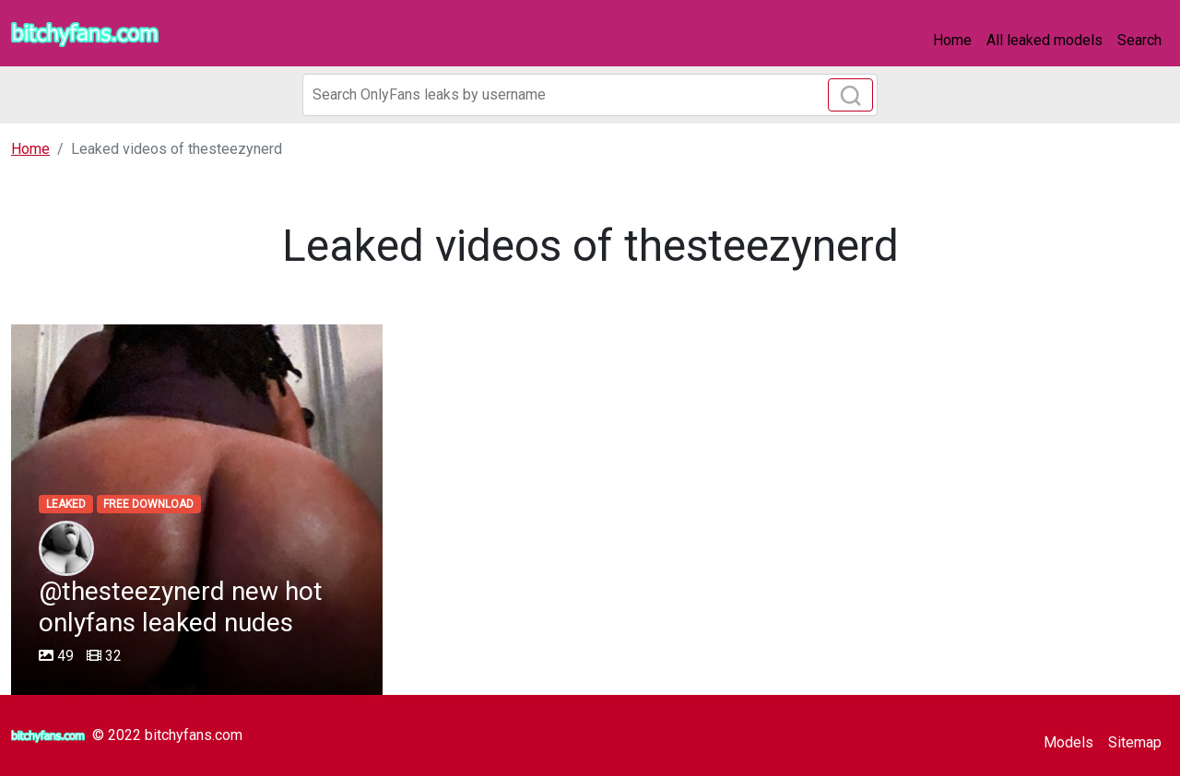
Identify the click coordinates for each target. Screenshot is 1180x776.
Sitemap (1135, 742)
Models (1068, 742)
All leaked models (1044, 40)
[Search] (590, 95)
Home (952, 40)
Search (1139, 40)
